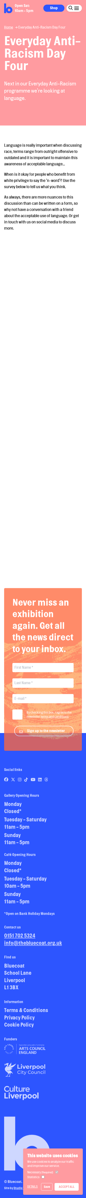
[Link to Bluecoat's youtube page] (33, 781)
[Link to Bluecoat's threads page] (46, 781)
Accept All (67, 1187)
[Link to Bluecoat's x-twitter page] (13, 781)
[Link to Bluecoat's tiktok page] (26, 781)
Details (32, 1186)
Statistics (33, 1177)
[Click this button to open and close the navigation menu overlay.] (76, 8)
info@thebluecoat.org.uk (33, 944)
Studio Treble (23, 1190)
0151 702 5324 (19, 937)
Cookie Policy (19, 1026)
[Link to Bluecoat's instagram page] (20, 781)
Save (47, 1187)
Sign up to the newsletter (46, 732)
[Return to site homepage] (8, 8)
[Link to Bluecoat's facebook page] (6, 781)
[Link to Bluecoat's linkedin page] (40, 781)
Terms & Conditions (26, 1012)
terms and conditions (55, 718)
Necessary (40, 1172)
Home (8, 27)
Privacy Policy (19, 1019)
